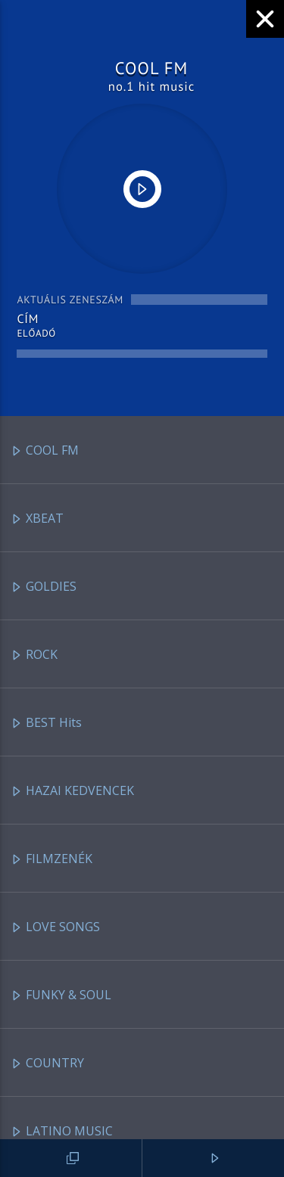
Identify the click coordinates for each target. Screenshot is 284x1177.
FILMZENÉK (51, 859)
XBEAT (37, 519)
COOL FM (45, 451)
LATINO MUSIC (62, 1132)
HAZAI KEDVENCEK (72, 791)
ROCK (34, 655)
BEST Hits (46, 723)
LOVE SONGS (55, 927)
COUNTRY (47, 1063)
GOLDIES (43, 587)
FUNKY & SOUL (61, 995)
